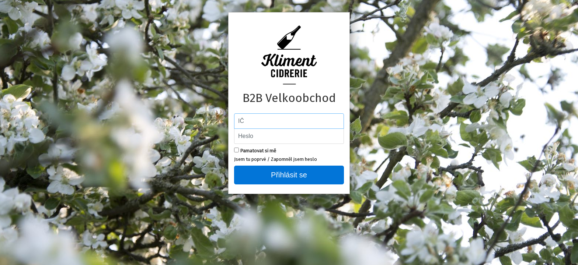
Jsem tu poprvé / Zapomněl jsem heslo (275, 159)
